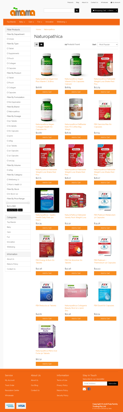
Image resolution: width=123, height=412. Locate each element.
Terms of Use (62, 380)
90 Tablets (13, 121)
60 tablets (13, 126)
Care (31, 22)
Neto (110, 408)
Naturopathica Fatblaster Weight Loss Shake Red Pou (104, 81)
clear (20, 210)
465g (11, 141)
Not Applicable (14, 102)
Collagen (12, 63)
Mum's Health (15, 184)
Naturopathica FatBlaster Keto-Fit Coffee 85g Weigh (75, 126)
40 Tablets (13, 146)
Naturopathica (14, 111)
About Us (85, 2)
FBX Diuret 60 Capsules (104, 305)
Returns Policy (12, 264)
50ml (11, 136)
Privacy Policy (62, 385)
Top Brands (11, 22)
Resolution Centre (12, 390)
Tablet (11, 48)
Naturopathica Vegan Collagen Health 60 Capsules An (45, 126)
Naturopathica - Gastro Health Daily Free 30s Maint (45, 217)
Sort (93, 44)
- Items (103, 10)
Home (38, 29)
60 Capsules (14, 131)
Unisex (11, 39)
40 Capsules (13, 151)
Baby (22, 22)
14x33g (11, 161)
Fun (39, 22)
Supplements (14, 53)
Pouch (11, 58)
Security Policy (62, 395)
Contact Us (94, 2)
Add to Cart (47, 92)
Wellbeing (62, 22)
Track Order (9, 385)
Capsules (12, 68)
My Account (9, 380)
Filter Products (13, 30)
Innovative (49, 22)
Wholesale (104, 2)
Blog (77, 2)
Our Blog (34, 385)
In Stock (13, 194)
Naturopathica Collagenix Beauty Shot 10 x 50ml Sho (76, 308)
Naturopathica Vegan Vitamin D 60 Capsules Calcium (74, 81)
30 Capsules (13, 156)
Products (70, 2)
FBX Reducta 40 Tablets (46, 305)
